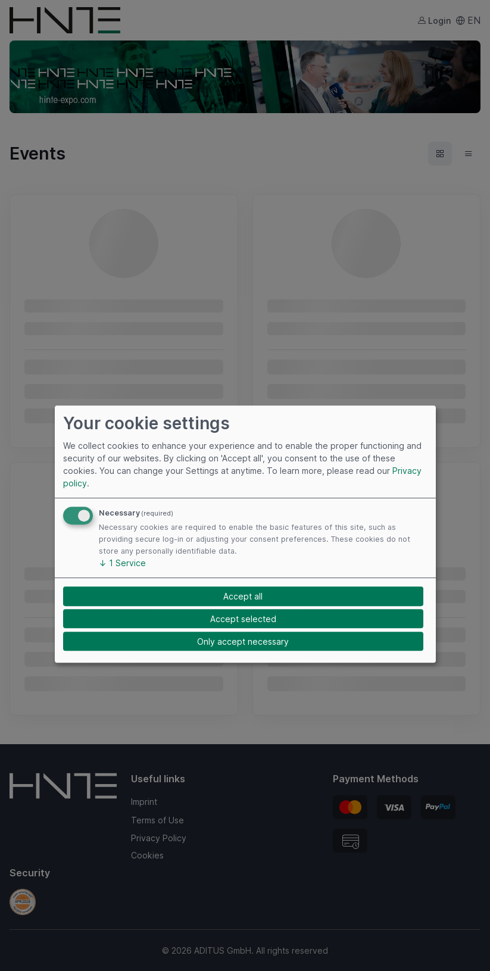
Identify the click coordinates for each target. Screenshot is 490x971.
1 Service (122, 563)
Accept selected (243, 619)
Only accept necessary (243, 641)
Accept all (243, 596)
